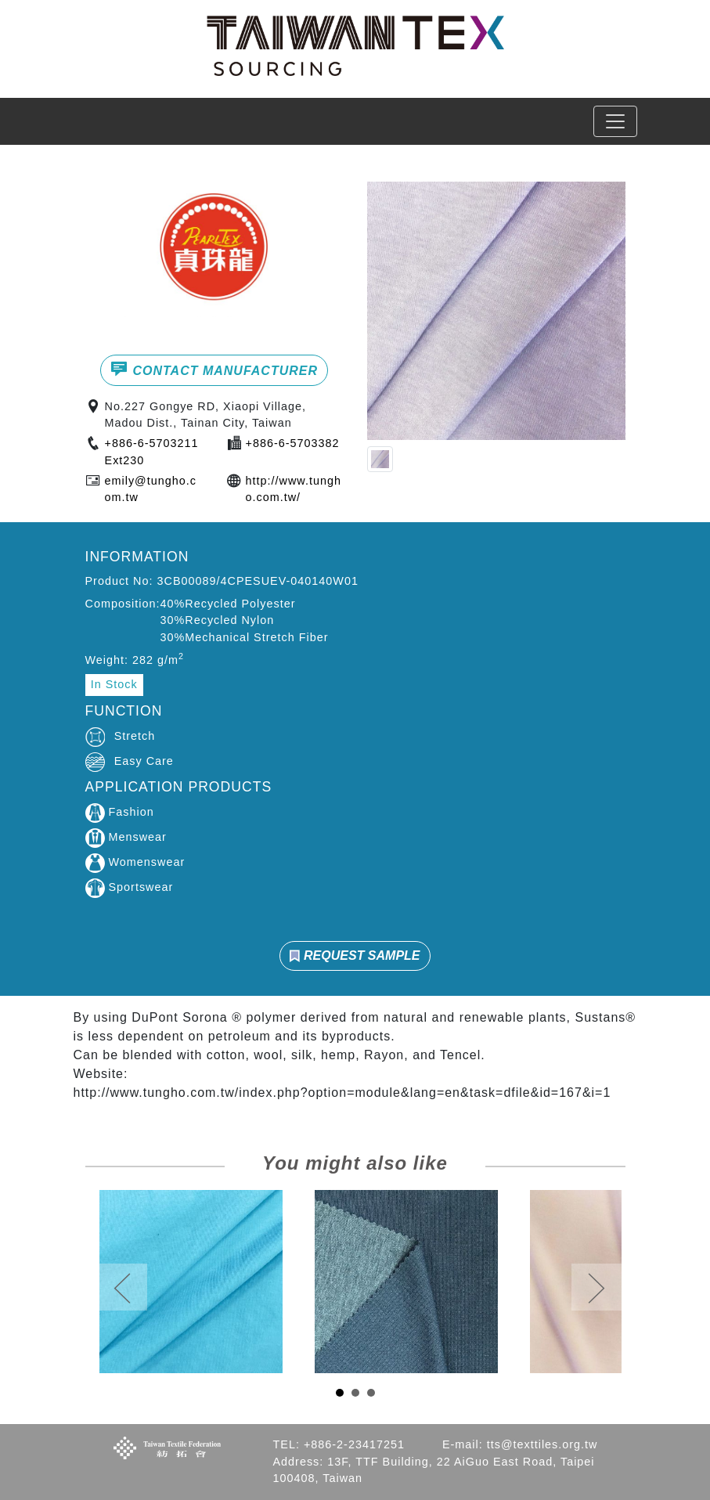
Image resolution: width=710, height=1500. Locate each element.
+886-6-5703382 (293, 443)
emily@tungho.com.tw (150, 489)
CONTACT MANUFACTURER (214, 368)
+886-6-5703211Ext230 (152, 452)
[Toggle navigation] (615, 121)
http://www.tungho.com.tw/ (293, 489)
